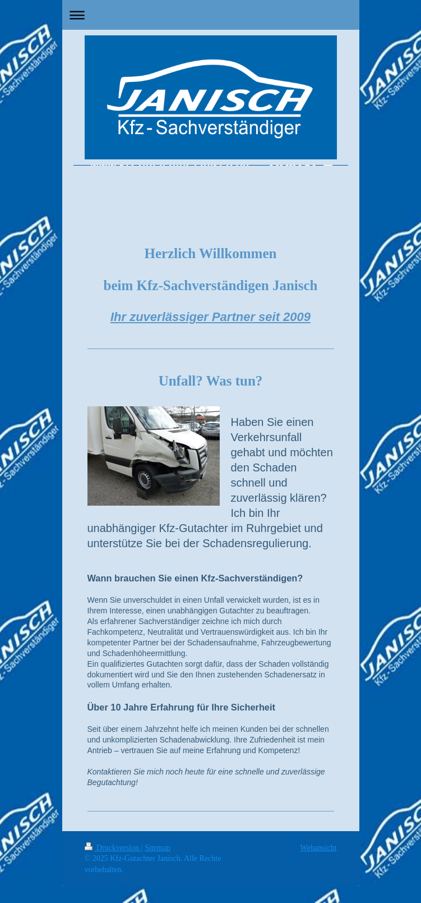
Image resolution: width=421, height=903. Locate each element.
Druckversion (113, 848)
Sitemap (157, 848)
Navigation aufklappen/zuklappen (211, 15)
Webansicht (318, 848)
